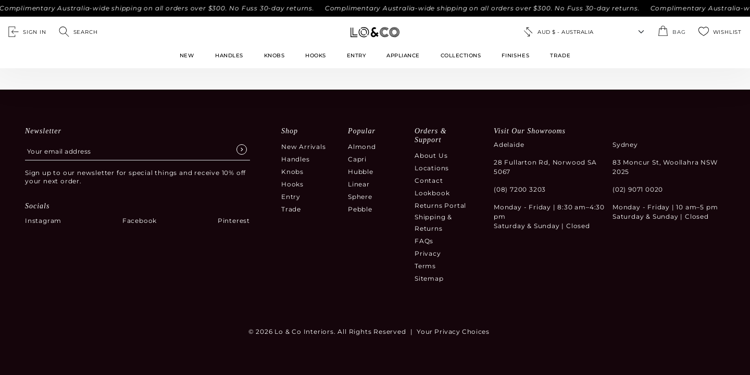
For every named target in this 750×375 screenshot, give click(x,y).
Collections (461, 55)
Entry (356, 55)
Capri (357, 159)
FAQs (424, 241)
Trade (291, 209)
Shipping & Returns (433, 222)
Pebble (360, 209)
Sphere (360, 197)
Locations (432, 168)
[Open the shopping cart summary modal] (671, 32)
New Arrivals (303, 147)
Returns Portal (440, 205)
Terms (425, 266)
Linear (359, 184)
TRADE (560, 55)
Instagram (43, 220)
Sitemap (429, 278)
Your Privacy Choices (453, 331)
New (187, 55)
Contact (429, 180)
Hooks (315, 55)
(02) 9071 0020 (637, 189)
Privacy (428, 253)
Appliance (403, 55)
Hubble (360, 172)
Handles (229, 55)
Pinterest (234, 220)
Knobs (274, 55)
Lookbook (432, 193)
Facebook (139, 220)
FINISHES (515, 55)
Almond (362, 147)
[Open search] (78, 32)
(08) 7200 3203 (520, 189)
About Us (431, 155)
